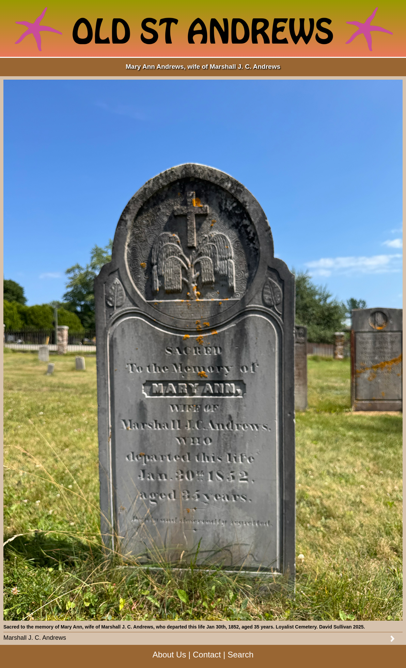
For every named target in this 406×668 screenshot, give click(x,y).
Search (240, 654)
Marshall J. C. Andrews (34, 637)
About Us (169, 654)
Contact (207, 654)
